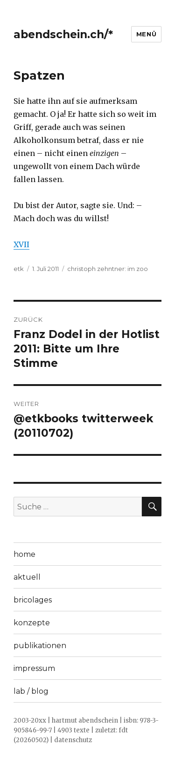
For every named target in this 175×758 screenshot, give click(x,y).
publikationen (40, 645)
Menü (146, 34)
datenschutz (73, 740)
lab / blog (31, 691)
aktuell (27, 577)
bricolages (33, 600)
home (24, 554)
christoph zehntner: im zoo (107, 268)
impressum (34, 668)
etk (19, 268)
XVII (21, 244)
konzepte (32, 622)
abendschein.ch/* (63, 34)
